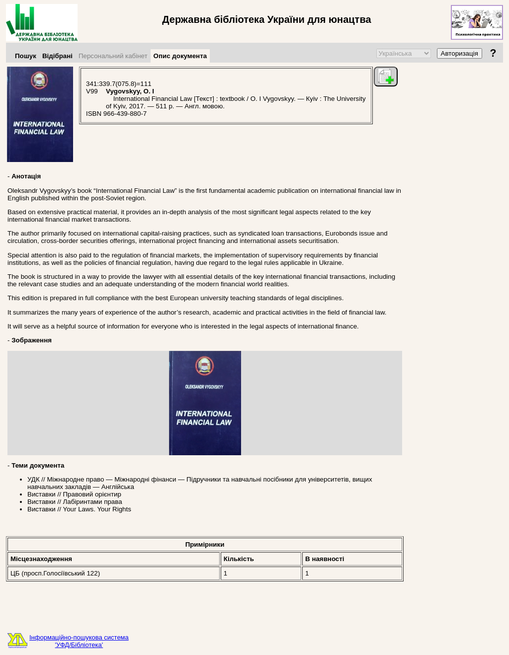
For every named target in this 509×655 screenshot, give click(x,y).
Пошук (25, 56)
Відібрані (57, 56)
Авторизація (459, 53)
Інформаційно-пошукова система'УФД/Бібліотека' (79, 641)
